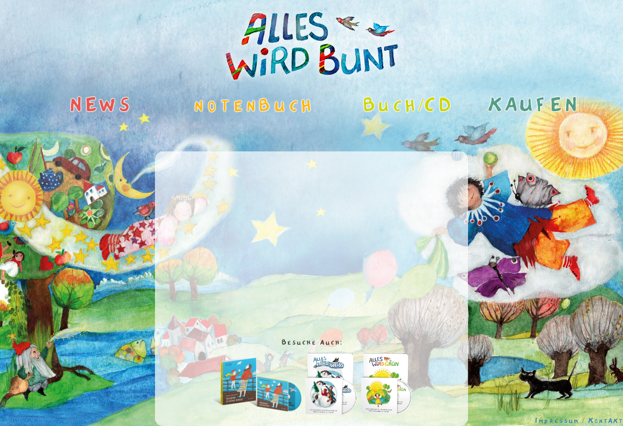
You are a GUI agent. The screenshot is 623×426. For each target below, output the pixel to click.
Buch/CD (400, 105)
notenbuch (231, 105)
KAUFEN (526, 105)
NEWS (101, 105)
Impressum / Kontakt (579, 420)
